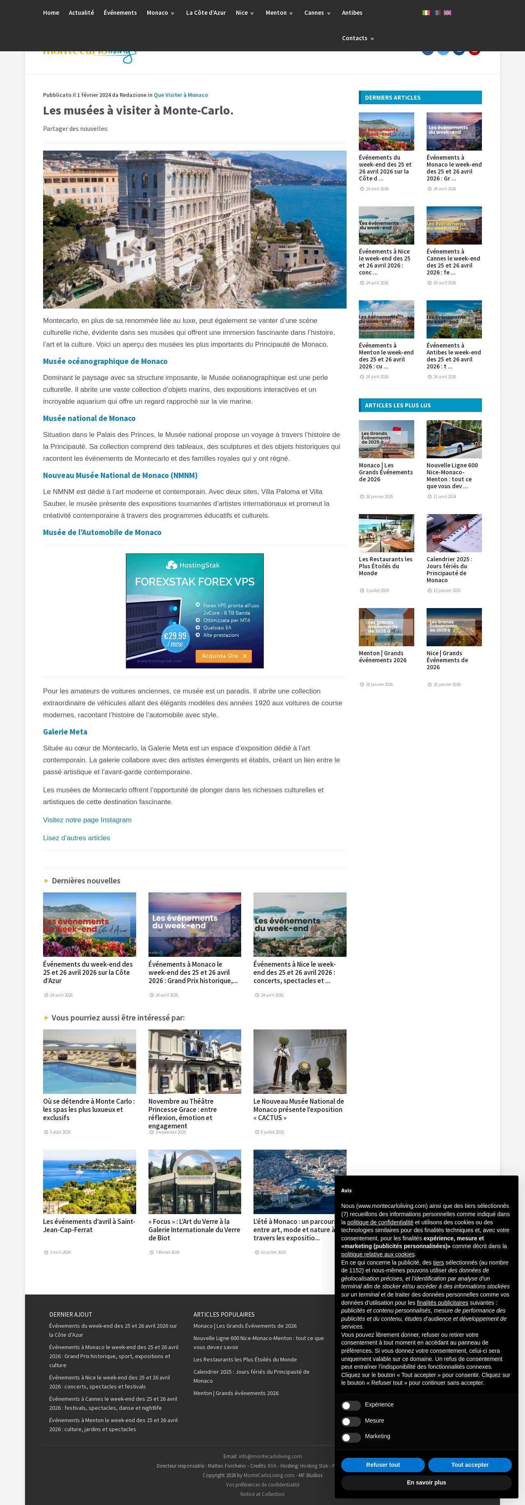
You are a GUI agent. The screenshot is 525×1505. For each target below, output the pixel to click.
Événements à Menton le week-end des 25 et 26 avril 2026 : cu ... (386, 355)
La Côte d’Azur (206, 12)
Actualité (81, 12)
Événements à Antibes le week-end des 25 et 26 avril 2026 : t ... (454, 355)
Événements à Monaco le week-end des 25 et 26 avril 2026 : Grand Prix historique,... (193, 972)
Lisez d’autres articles (76, 838)
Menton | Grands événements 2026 (382, 656)
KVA (272, 1465)
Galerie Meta (65, 731)
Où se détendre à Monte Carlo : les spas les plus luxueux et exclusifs (89, 1109)
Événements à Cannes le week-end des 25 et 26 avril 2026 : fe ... (453, 261)
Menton (280, 12)
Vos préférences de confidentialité (262, 1484)
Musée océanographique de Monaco (105, 361)
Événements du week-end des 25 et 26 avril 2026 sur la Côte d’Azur (88, 972)
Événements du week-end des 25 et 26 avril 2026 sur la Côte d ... (385, 167)
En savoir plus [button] (426, 1482)
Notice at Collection (262, 1494)
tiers (438, 1262)
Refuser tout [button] (383, 1465)
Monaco (161, 12)
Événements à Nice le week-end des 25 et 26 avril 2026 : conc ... (385, 261)
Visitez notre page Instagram (87, 820)
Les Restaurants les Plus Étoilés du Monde (386, 566)
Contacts (359, 38)
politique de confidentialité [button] (380, 1222)
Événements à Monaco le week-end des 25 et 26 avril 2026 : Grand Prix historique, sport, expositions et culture (113, 1356)
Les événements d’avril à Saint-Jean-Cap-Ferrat (89, 1225)
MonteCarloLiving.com (269, 1475)
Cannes (318, 12)
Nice (246, 12)
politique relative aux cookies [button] (378, 1254)
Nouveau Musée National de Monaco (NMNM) (120, 475)
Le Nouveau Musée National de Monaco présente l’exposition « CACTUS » (298, 1109)
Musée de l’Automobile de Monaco (102, 532)
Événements (120, 12)
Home (51, 12)
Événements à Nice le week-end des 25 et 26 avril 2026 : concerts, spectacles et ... (294, 972)
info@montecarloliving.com (270, 1456)
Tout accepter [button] (470, 1465)
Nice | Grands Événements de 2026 (447, 660)
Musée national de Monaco (89, 418)
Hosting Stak (314, 1465)
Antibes (352, 12)
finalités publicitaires (442, 1302)
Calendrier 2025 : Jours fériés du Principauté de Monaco (449, 569)
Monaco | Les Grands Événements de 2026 (386, 472)
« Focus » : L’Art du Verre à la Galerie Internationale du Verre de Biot (194, 1229)
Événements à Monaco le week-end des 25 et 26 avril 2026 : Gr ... (454, 167)
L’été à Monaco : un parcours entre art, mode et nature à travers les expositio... (295, 1229)
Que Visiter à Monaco (181, 94)
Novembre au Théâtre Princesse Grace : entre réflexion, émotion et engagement (182, 1113)
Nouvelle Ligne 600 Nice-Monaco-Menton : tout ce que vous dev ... (452, 475)
